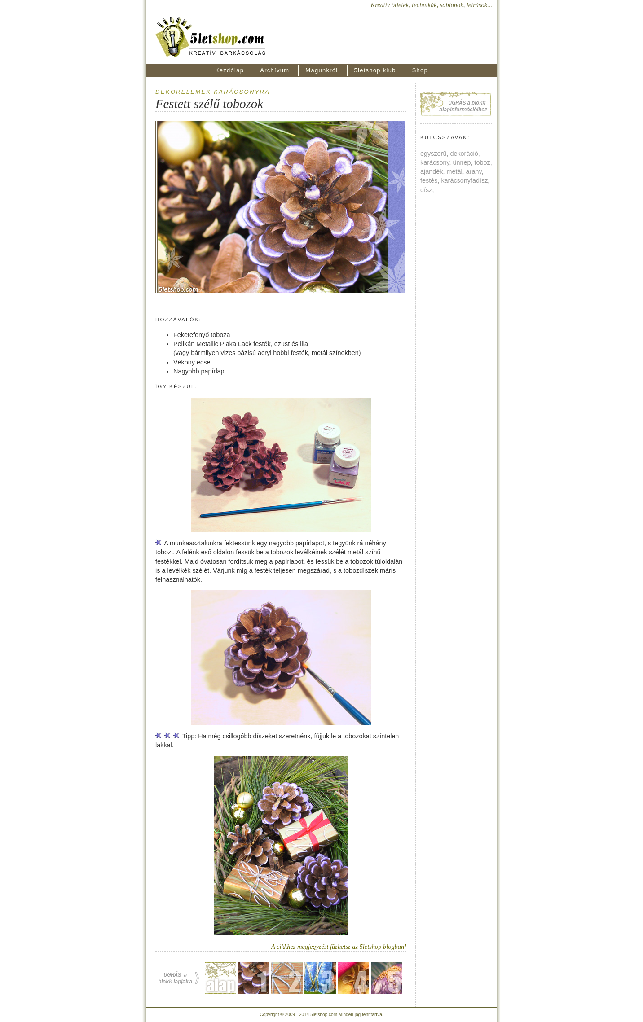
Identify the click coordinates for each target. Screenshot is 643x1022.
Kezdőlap (229, 70)
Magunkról (321, 70)
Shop (420, 70)
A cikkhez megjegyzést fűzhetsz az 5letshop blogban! (338, 946)
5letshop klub (375, 70)
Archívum (274, 70)
